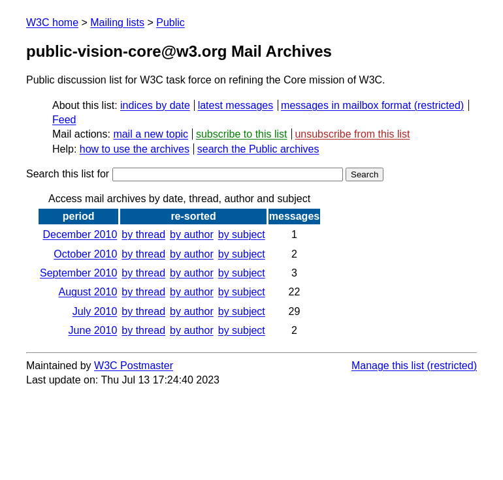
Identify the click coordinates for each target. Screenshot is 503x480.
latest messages (236, 105)
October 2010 (85, 254)
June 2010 (93, 330)
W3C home (52, 22)
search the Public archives (258, 149)
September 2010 (78, 272)
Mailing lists (117, 22)
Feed (64, 119)
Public (170, 22)
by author (192, 234)
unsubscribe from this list (352, 134)
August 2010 (87, 291)
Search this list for (184, 173)
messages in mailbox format (346, 105)
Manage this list (387, 365)
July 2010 (95, 311)
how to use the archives (134, 149)
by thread (143, 234)
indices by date (155, 105)
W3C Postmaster (133, 365)
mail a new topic (150, 134)
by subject (241, 234)
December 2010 (79, 234)
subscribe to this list (241, 134)
